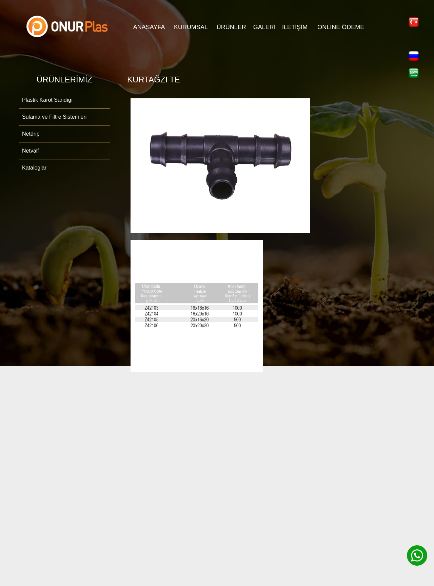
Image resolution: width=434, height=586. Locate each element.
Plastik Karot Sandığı (47, 100)
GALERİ (264, 27)
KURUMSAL (191, 27)
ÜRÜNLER (231, 27)
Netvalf (30, 151)
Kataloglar (34, 168)
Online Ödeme (340, 27)
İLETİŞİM (295, 27)
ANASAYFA (149, 27)
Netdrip (31, 134)
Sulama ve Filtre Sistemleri (54, 117)
